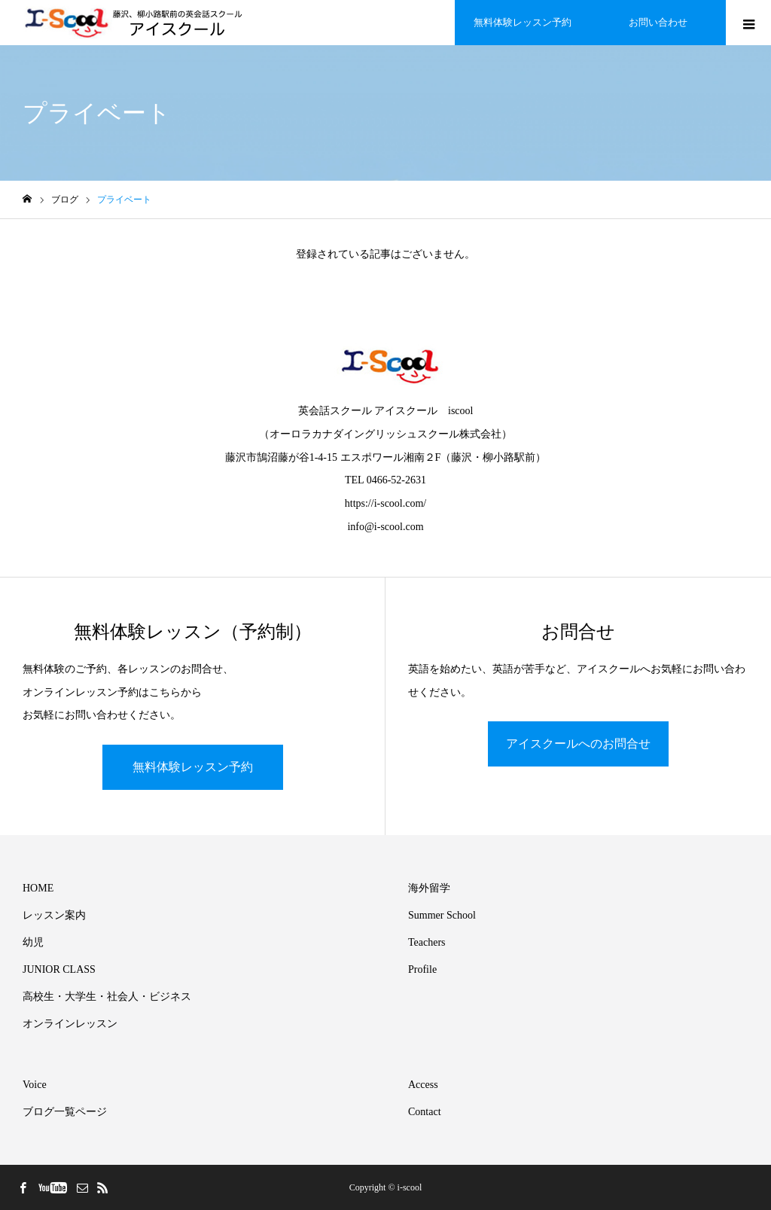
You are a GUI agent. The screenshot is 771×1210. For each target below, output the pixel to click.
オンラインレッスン (70, 1023)
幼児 (33, 942)
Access (423, 1084)
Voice (35, 1084)
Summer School (442, 915)
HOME (38, 888)
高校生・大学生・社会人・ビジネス (107, 996)
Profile (422, 969)
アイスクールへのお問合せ (578, 743)
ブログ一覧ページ (65, 1111)
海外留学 (429, 888)
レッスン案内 (54, 915)
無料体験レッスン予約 (193, 766)
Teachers (427, 942)
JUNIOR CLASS (59, 969)
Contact (424, 1111)
